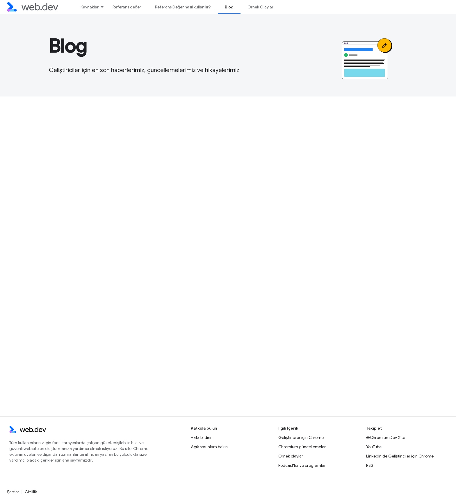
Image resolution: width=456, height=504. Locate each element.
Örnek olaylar (290, 456)
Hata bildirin (202, 437)
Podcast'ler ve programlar (302, 465)
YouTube (374, 446)
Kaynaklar (90, 7)
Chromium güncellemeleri (302, 446)
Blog (68, 46)
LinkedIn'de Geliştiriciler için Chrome (400, 456)
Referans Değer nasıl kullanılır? (183, 7)
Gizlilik (31, 491)
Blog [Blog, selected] (229, 7)
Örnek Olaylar (260, 7)
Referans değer (127, 7)
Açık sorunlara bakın (209, 446)
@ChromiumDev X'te (385, 437)
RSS (369, 465)
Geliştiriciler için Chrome (301, 437)
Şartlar (13, 491)
